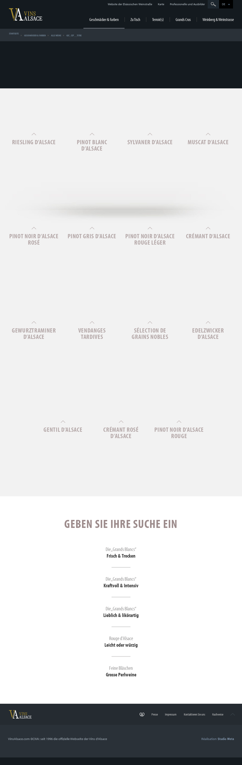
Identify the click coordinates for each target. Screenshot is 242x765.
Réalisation (217, 746)
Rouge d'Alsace (121, 648)
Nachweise (214, 723)
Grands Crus (183, 19)
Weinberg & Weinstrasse (218, 19)
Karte (161, 4)
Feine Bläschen (121, 678)
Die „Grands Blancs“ (121, 556)
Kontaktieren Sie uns (189, 723)
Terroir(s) (158, 19)
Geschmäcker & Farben (104, 19)
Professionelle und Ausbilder (187, 4)
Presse (145, 723)
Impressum (163, 723)
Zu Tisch (135, 19)
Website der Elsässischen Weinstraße (130, 4)
